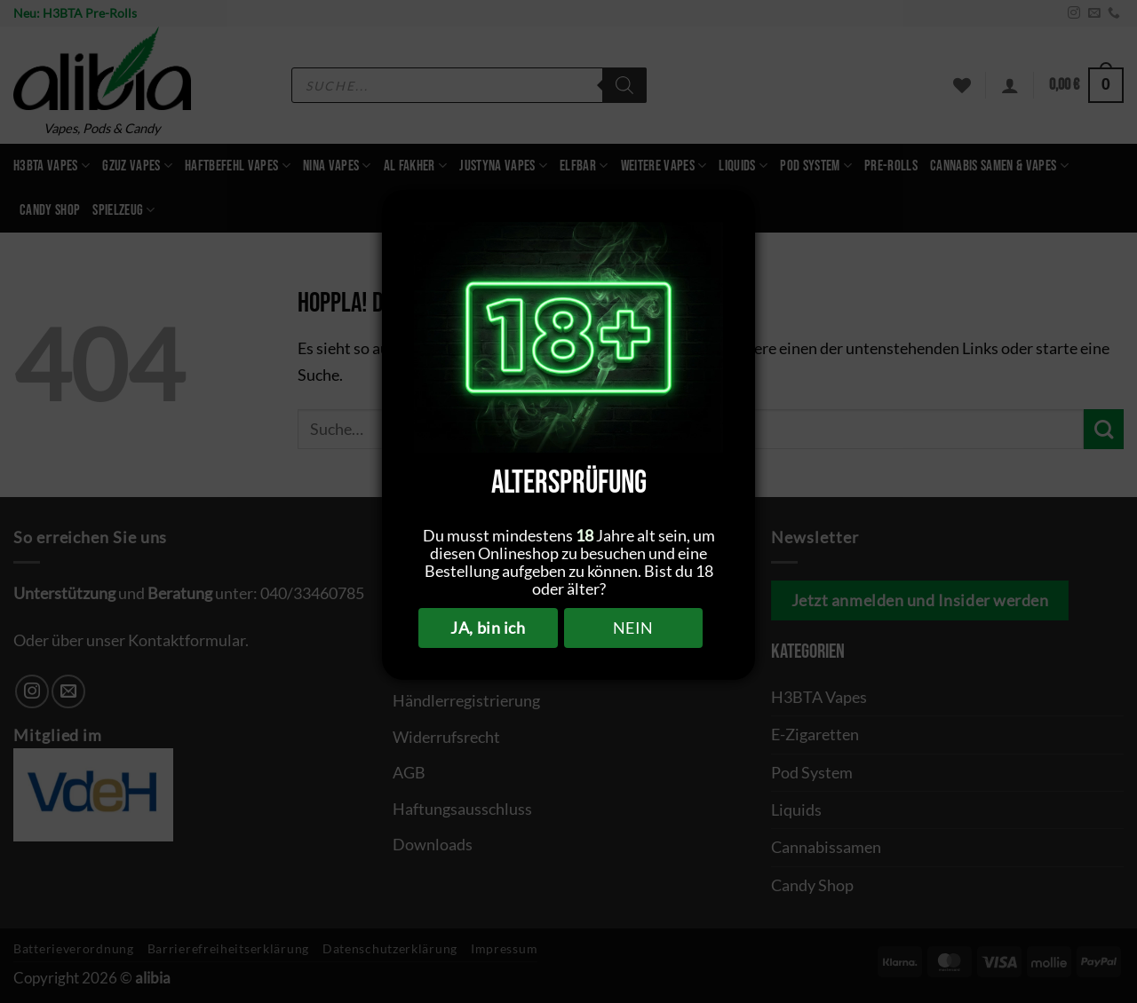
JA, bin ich (487, 627)
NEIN (633, 627)
